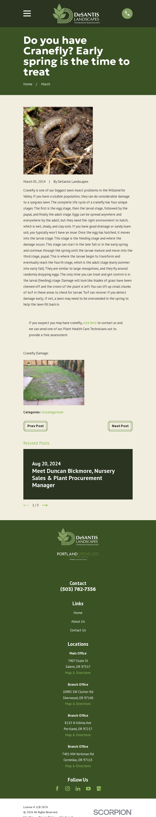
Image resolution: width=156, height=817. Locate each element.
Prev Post (35, 426)
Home (78, 613)
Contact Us (78, 630)
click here (90, 323)
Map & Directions (78, 672)
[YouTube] (88, 788)
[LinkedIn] (78, 788)
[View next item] (45, 505)
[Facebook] (57, 788)
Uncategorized (52, 412)
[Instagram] (67, 788)
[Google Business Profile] (98, 788)
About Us (78, 621)
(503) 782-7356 (78, 589)
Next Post (120, 426)
